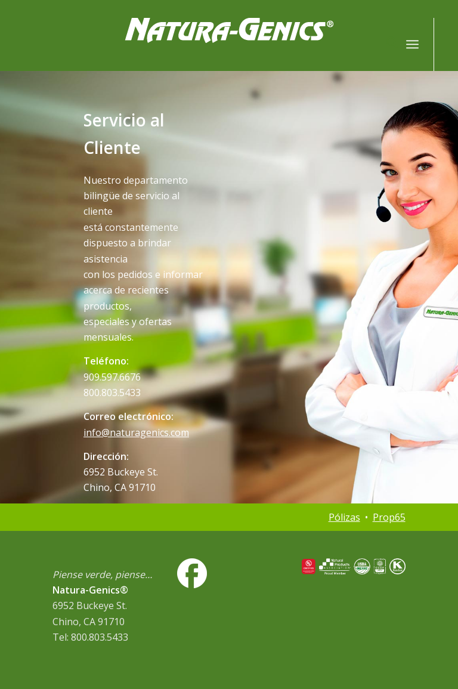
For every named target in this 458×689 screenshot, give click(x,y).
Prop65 (389, 517)
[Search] (386, 44)
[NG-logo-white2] (229, 44)
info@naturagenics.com (136, 432)
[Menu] (412, 44)
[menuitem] (386, 44)
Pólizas (344, 517)
